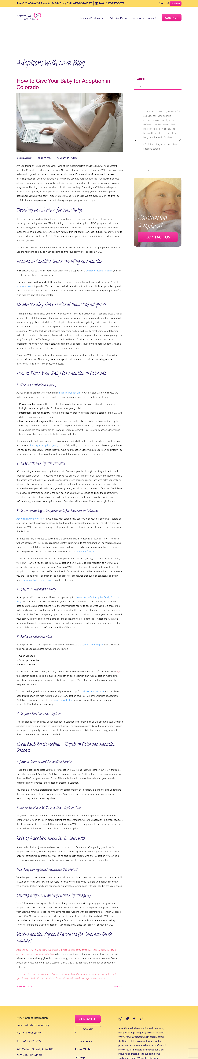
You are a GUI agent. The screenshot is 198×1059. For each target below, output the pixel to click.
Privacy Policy (83, 1017)
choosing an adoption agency (43, 421)
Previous (24, 963)
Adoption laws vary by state (30, 495)
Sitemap (80, 1033)
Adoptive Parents (119, 18)
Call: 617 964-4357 (28, 1010)
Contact (171, 17)
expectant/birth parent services (38, 556)
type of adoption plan (92, 621)
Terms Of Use (83, 1026)
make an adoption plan (70, 369)
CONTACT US (87, 995)
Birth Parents (24, 134)
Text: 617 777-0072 (28, 1018)
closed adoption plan (93, 667)
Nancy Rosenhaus (69, 134)
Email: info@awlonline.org (32, 1001)
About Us (153, 18)
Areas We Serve (26, 1039)
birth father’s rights (85, 528)
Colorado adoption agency (99, 247)
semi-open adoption (63, 676)
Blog (161, 3)
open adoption (23, 262)
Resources (138, 18)
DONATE (88, 1005)
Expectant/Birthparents (92, 18)
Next (118, 963)
